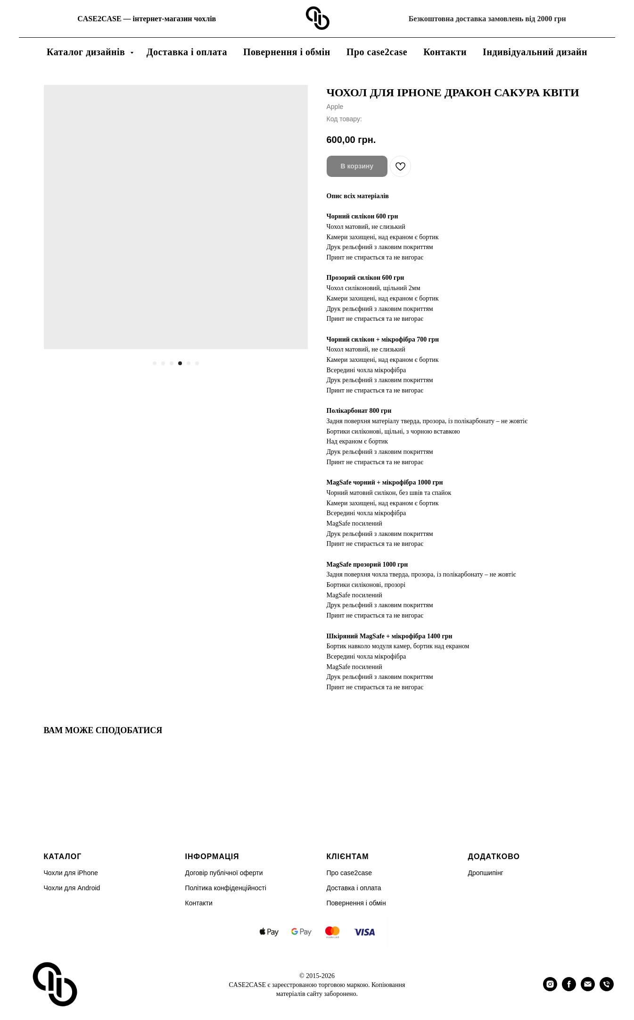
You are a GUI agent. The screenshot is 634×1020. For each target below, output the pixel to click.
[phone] (607, 989)
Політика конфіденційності (225, 888)
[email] (588, 989)
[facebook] (569, 989)
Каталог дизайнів (87, 52)
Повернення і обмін (286, 52)
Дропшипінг (485, 873)
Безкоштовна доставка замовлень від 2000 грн (487, 19)
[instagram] (550, 989)
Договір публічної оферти (224, 873)
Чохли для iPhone (71, 873)
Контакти (445, 52)
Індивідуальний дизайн (535, 52)
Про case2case (376, 52)
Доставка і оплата (187, 52)
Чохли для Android (72, 888)
